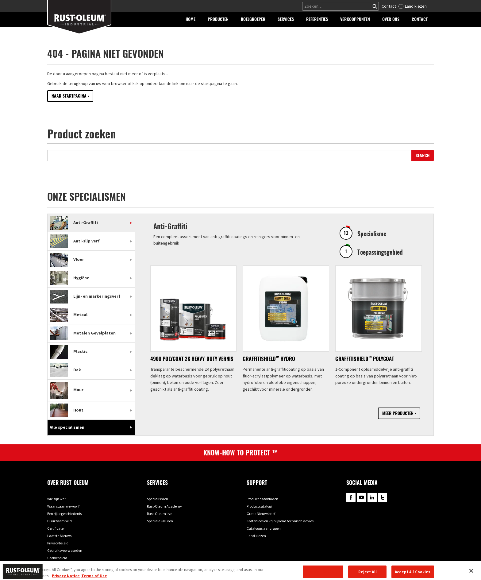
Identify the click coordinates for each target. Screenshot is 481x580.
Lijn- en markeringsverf (85, 296)
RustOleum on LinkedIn (372, 497)
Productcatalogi (259, 506)
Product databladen (262, 499)
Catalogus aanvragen (264, 528)
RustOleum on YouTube (361, 497)
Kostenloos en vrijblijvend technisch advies (280, 521)
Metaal (68, 314)
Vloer (67, 259)
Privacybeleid (57, 543)
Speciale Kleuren (160, 521)
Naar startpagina (69, 96)
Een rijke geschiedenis (64, 513)
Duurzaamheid (59, 521)
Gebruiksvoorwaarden (64, 550)
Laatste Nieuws (59, 535)
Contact (389, 6)
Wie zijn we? (56, 499)
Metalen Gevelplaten (83, 333)
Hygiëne (69, 277)
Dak (65, 370)
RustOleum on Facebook (351, 497)
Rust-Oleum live (159, 513)
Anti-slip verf (75, 241)
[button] (218, 19)
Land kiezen (416, 6)
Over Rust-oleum (67, 482)
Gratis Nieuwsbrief (261, 513)
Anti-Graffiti (74, 222)
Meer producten (398, 413)
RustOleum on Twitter (382, 497)
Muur (66, 390)
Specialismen (157, 499)
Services (157, 482)
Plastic (68, 351)
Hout (66, 410)
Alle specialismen (67, 427)
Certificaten (56, 528)
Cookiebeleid (57, 557)
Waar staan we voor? (63, 506)
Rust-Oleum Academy (164, 506)
